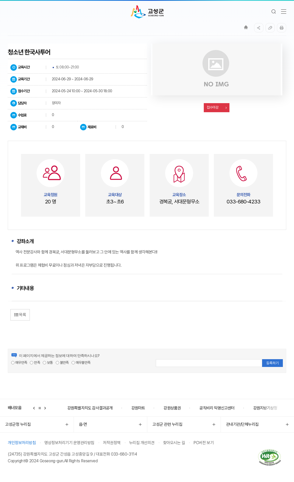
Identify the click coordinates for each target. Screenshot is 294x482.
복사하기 (270, 27)
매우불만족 (81, 362)
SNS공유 (258, 27)
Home (246, 27)
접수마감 (216, 107)
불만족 (62, 362)
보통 (48, 362)
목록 (20, 314)
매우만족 (19, 362)
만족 (35, 362)
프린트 (281, 27)
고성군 (147, 12)
